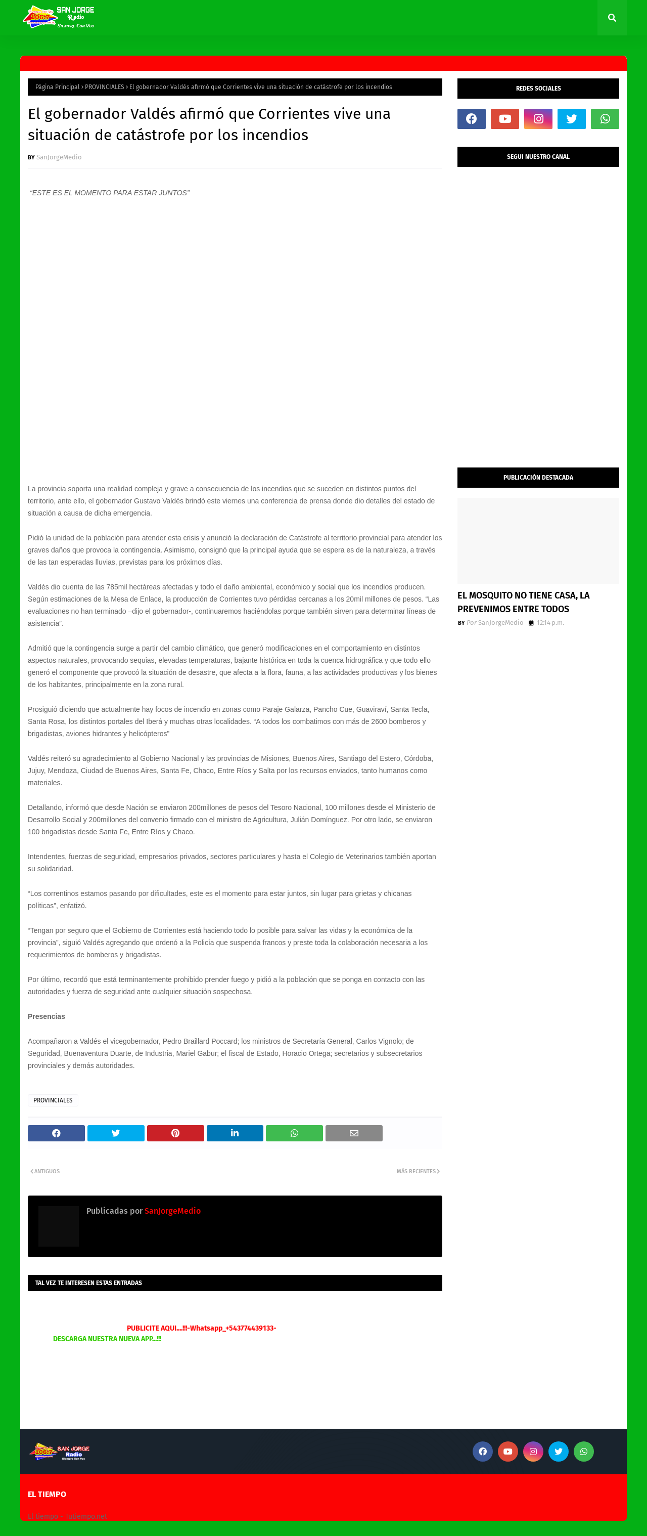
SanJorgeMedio (59, 157)
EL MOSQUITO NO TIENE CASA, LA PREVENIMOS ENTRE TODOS (523, 602)
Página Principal (57, 87)
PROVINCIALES (104, 87)
